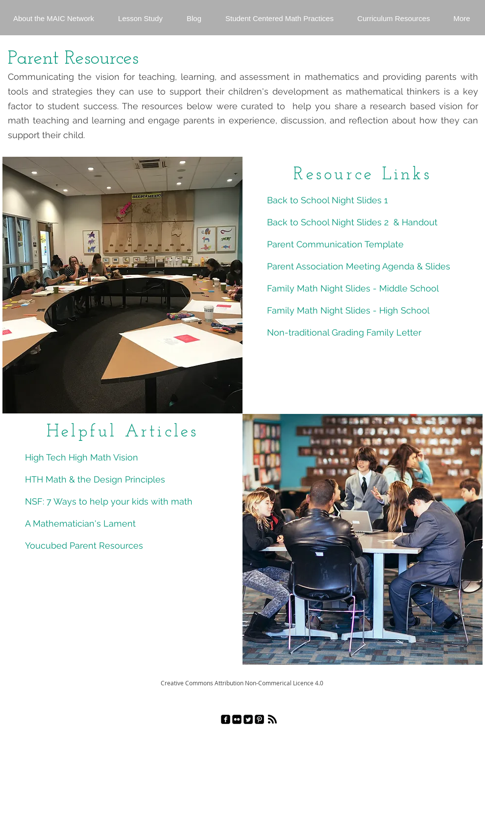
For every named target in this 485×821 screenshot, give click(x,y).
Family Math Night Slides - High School (348, 310)
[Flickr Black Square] (237, 719)
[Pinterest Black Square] (259, 719)
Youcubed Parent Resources (84, 545)
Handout (419, 222)
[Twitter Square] (248, 719)
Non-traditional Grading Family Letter (344, 332)
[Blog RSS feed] (272, 719)
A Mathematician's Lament (81, 523)
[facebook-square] (225, 719)
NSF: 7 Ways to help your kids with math (109, 501)
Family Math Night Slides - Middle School (354, 288)
